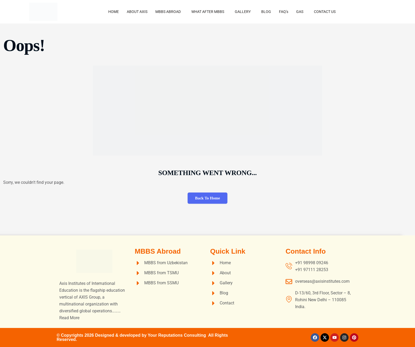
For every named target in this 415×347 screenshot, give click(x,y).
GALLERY (243, 12)
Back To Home (207, 198)
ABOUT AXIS (137, 12)
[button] (169, 11)
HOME (113, 12)
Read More (69, 317)
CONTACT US (325, 12)
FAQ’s (283, 12)
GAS (299, 12)
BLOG (266, 12)
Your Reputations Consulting (178, 335)
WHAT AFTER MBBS (207, 12)
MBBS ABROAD (168, 12)
